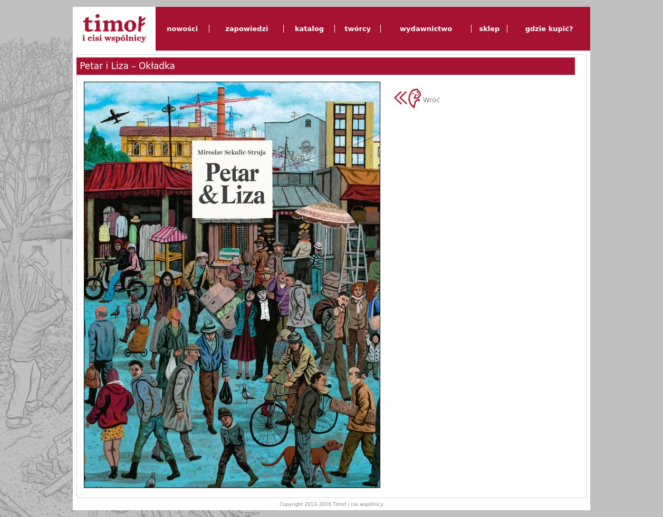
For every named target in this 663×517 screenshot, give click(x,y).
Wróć (417, 100)
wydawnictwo (426, 29)
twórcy (357, 29)
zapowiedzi (246, 29)
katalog (309, 29)
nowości (182, 29)
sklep (489, 29)
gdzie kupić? (549, 29)
